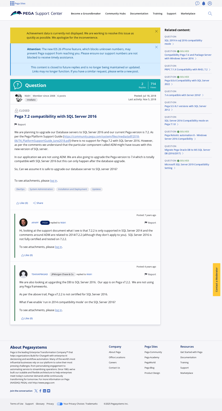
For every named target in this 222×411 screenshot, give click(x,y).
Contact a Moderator (216, 279)
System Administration (41, 189)
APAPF (35, 222)
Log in (203, 402)
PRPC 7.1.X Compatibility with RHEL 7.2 (188, 69)
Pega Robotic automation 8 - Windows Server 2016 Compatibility (186, 137)
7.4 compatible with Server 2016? (184, 95)
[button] (18, 98)
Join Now (185, 402)
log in (53, 180)
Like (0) (22, 203)
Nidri (27, 95)
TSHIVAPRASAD (40, 274)
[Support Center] (36, 13)
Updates (96, 189)
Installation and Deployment (72, 189)
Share (38, 203)
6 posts (61, 95)
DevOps (20, 189)
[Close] (156, 31)
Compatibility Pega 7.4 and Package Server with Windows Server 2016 (188, 56)
